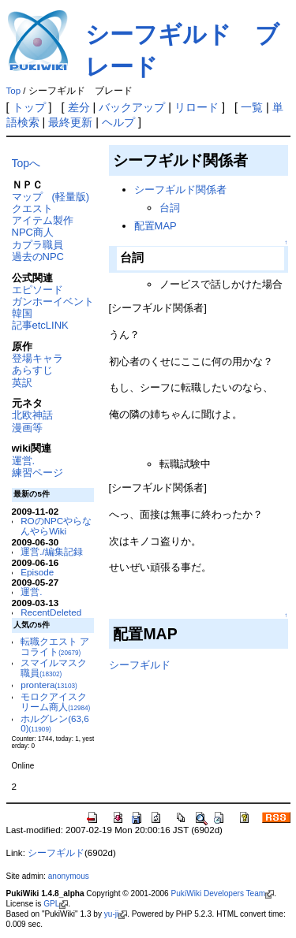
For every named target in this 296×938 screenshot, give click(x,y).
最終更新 (70, 122)
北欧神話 (32, 415)
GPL (55, 903)
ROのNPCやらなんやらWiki (56, 526)
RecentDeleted (51, 612)
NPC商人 (33, 232)
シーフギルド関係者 (180, 189)
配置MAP (155, 226)
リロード (196, 107)
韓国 (22, 313)
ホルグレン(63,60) (55, 723)
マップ (27, 197)
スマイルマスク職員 (54, 667)
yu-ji (115, 914)
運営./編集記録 (51, 551)
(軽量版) (71, 197)
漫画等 (27, 428)
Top (13, 90)
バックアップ (132, 107)
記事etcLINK (40, 325)
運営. (24, 461)
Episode (37, 572)
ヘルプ (118, 122)
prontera (49, 684)
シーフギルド (139, 665)
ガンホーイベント (53, 301)
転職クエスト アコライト (55, 646)
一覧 (252, 107)
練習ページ (37, 472)
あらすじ (32, 370)
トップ (29, 107)
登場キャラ (37, 358)
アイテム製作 (42, 220)
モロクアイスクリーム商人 (55, 701)
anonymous (68, 876)
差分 (79, 107)
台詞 (169, 208)
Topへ (26, 163)
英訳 (22, 383)
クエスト (32, 208)
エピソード (37, 290)
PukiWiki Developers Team (223, 893)
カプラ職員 (37, 245)
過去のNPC (38, 256)
